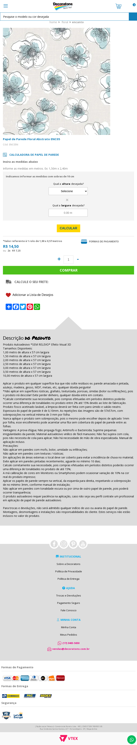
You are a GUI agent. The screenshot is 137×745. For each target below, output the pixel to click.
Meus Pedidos (68, 634)
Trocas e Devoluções (68, 595)
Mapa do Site (92, 729)
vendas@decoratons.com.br (71, 649)
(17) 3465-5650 (70, 643)
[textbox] (68, 16)
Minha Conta (68, 627)
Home (53, 22)
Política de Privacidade (68, 571)
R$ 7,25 (16, 250)
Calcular (68, 228)
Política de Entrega (68, 579)
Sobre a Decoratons (68, 564)
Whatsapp (131, 739)
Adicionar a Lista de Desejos (29, 295)
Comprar (68, 270)
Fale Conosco (69, 610)
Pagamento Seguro (68, 603)
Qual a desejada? (68, 183)
